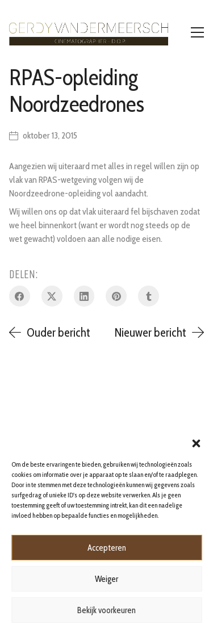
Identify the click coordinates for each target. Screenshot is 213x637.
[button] (196, 442)
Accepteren (106, 548)
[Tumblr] (148, 296)
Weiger (106, 579)
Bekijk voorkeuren (106, 610)
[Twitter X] (51, 296)
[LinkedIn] (84, 296)
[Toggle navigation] (197, 32)
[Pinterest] (116, 296)
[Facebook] (19, 296)
